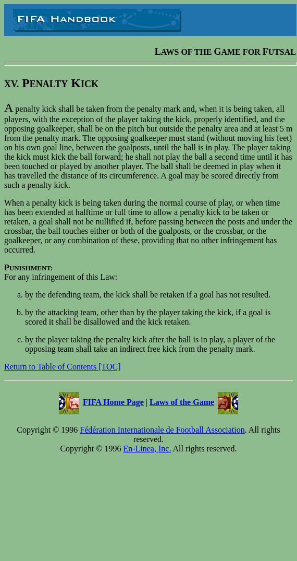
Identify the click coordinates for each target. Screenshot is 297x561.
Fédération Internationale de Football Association (162, 429)
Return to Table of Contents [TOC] (62, 366)
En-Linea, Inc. (147, 448)
